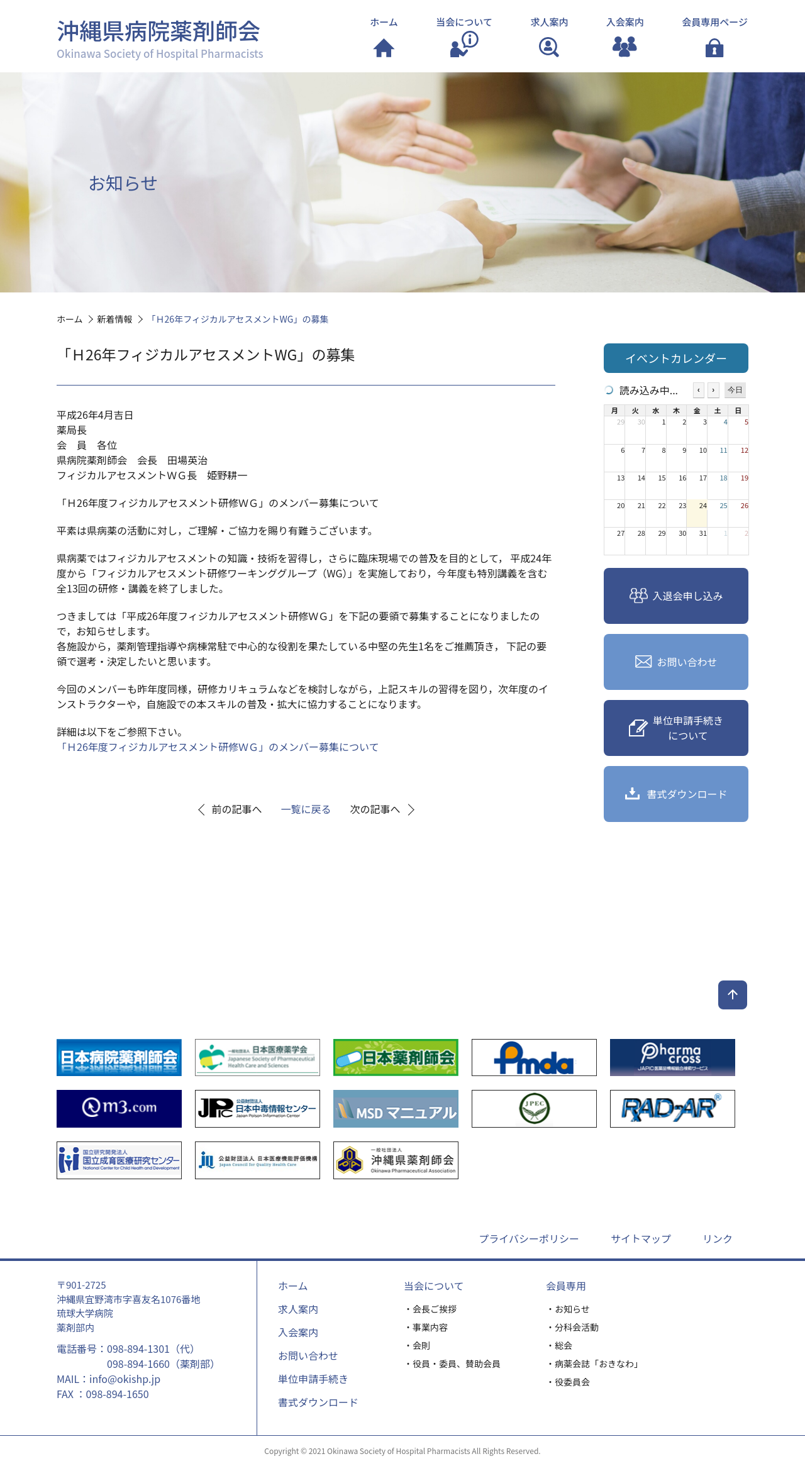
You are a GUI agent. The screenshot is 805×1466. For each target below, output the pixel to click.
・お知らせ (568, 1308)
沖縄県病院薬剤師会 (160, 37)
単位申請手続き (313, 1378)
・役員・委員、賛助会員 (452, 1363)
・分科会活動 (572, 1327)
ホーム (293, 1285)
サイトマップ (641, 1238)
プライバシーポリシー (529, 1238)
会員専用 (566, 1285)
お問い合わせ (308, 1355)
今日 (735, 390)
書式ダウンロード (318, 1401)
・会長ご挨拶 (430, 1308)
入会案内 (298, 1332)
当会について (434, 1285)
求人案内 (298, 1308)
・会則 (417, 1345)
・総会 (559, 1345)
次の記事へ (375, 808)
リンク (717, 1238)
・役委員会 (568, 1381)
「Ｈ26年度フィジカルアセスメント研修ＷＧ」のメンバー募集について (218, 746)
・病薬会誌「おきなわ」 (594, 1363)
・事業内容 (426, 1327)
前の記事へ (237, 808)
